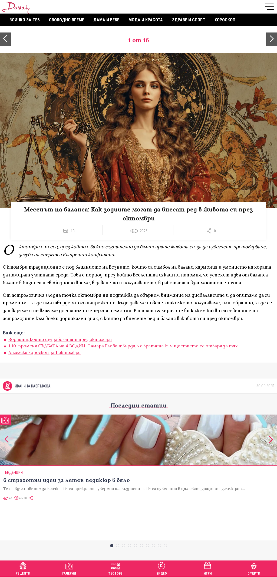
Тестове (115, 567)
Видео (161, 567)
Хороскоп (225, 19)
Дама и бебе (106, 19)
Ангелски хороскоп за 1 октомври (44, 352)
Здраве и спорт (188, 19)
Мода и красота (145, 19)
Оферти (254, 567)
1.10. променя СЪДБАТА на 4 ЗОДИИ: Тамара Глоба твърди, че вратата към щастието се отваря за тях (123, 345)
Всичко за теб (24, 19)
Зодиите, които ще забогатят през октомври (60, 339)
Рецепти (23, 567)
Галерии (69, 567)
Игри (208, 567)
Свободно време (66, 19)
